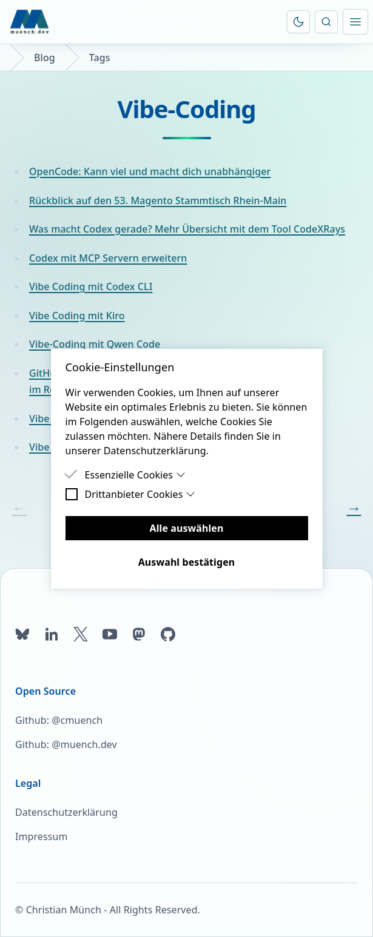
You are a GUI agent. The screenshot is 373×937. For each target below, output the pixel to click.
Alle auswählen (187, 528)
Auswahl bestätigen (186, 562)
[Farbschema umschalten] (298, 21)
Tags (99, 57)
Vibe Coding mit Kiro (77, 315)
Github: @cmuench (58, 720)
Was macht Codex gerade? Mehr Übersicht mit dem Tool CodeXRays (187, 229)
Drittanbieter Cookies (140, 494)
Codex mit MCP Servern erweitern (108, 258)
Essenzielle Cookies (135, 475)
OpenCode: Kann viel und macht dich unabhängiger (150, 171)
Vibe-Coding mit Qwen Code (94, 344)
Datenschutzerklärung (66, 812)
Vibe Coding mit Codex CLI (90, 286)
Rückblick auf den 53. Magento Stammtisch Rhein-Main (157, 200)
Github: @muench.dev (66, 744)
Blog (44, 57)
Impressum (41, 836)
